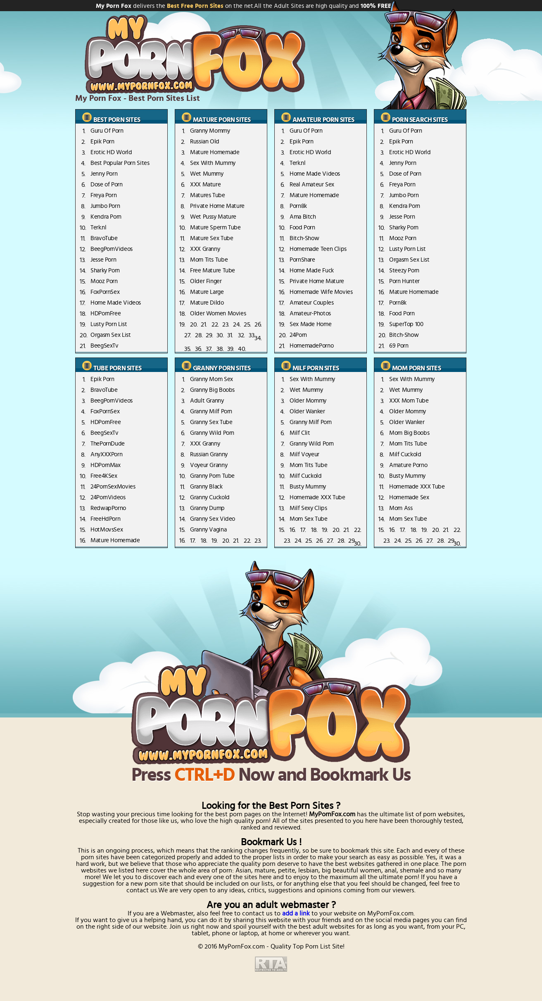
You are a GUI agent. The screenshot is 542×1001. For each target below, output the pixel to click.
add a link (296, 913)
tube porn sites (117, 368)
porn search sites (419, 120)
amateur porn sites (323, 120)
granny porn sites (221, 368)
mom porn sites (416, 368)
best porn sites (116, 120)
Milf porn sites (315, 368)
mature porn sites (221, 120)
